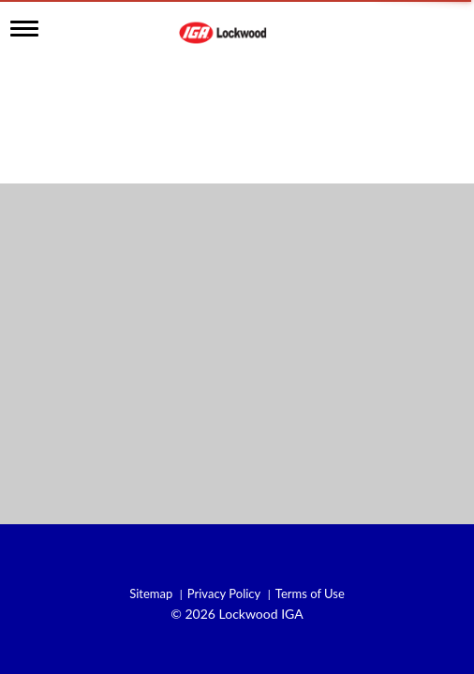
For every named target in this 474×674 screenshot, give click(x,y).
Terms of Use (310, 594)
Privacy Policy (223, 594)
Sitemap (150, 594)
